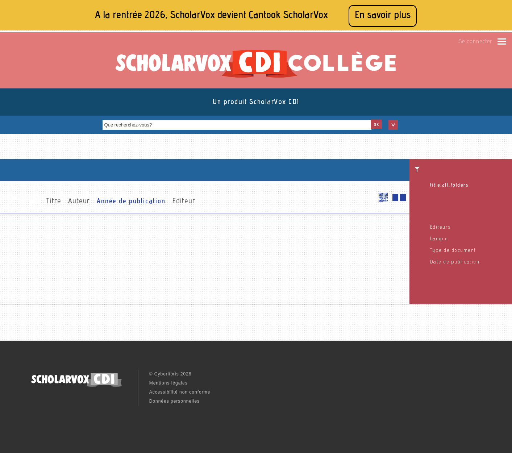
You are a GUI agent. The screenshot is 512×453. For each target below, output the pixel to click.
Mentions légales (168, 383)
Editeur (183, 202)
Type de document (453, 250)
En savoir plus (383, 16)
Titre (53, 202)
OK (376, 125)
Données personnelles (174, 401)
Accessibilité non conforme (180, 392)
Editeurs (440, 227)
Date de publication (455, 262)
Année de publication (131, 202)
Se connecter (475, 42)
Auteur (79, 202)
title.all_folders (449, 185)
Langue (439, 239)
